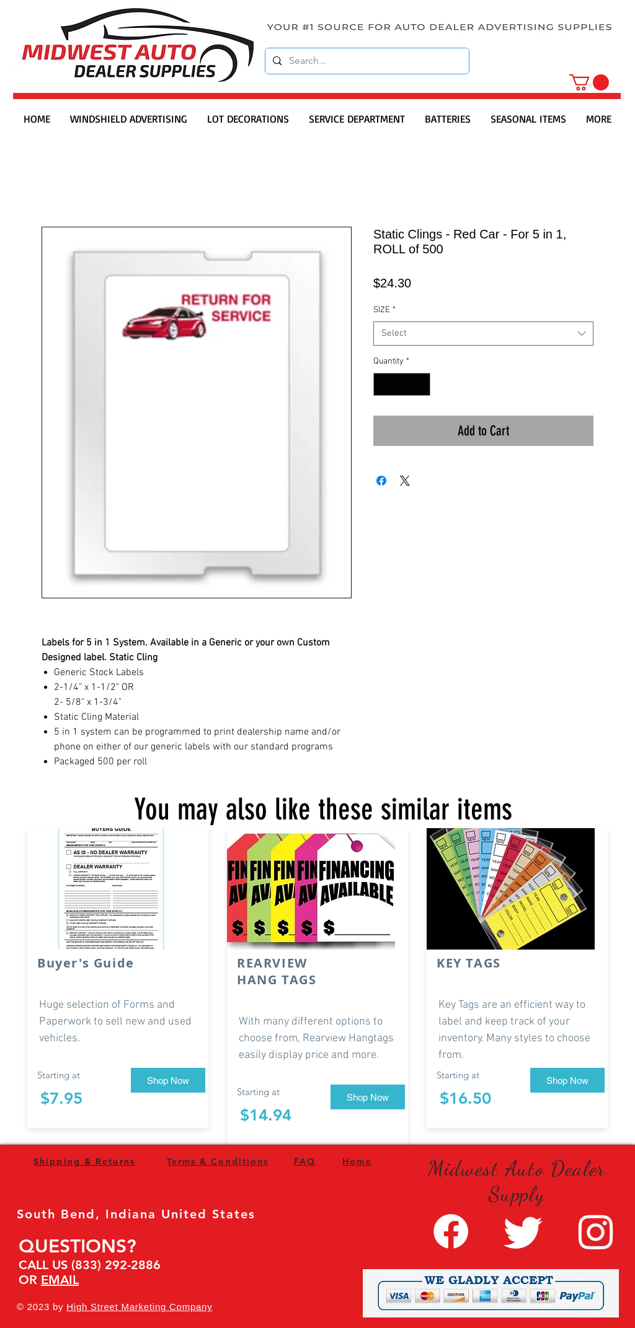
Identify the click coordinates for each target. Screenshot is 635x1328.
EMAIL (60, 1279)
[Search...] (366, 61)
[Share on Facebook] (381, 480)
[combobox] (483, 333)
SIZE (384, 310)
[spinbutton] (402, 384)
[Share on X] (404, 480)
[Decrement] (383, 384)
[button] (589, 82)
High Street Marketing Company (139, 1306)
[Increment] (421, 384)
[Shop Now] (168, 1080)
